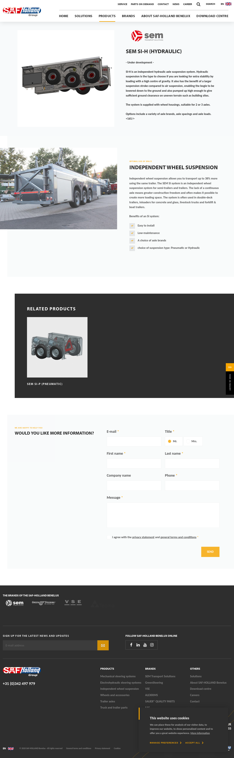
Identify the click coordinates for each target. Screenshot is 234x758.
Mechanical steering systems (118, 676)
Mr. (175, 441)
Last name (173, 453)
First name (115, 453)
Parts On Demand (142, 4)
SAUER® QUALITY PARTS (160, 701)
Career (187, 4)
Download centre (212, 16)
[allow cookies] (194, 743)
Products (107, 16)
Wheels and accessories (115, 695)
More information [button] (200, 733)
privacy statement (143, 537)
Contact (163, 4)
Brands (128, 16)
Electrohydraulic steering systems (120, 682)
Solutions (83, 16)
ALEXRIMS (151, 695)
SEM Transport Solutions (160, 676)
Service (122, 4)
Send (210, 551)
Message (113, 497)
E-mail (111, 431)
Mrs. (194, 441)
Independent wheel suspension (119, 688)
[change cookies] (166, 743)
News (176, 4)
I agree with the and (155, 537)
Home (64, 16)
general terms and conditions (178, 537)
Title (168, 431)
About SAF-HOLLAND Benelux (165, 16)
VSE (147, 688)
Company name (119, 475)
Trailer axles (107, 701)
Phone (170, 475)
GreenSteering (154, 682)
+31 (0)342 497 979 (19, 683)
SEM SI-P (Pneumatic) (45, 384)
